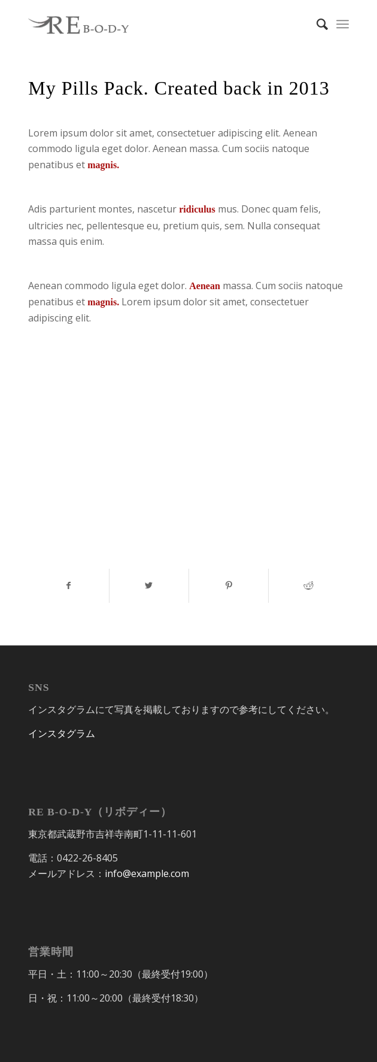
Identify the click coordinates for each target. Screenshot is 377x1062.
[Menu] (342, 24)
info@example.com (147, 873)
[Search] (316, 24)
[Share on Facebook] (68, 585)
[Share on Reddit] (308, 585)
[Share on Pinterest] (228, 585)
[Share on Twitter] (149, 585)
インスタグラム (61, 733)
